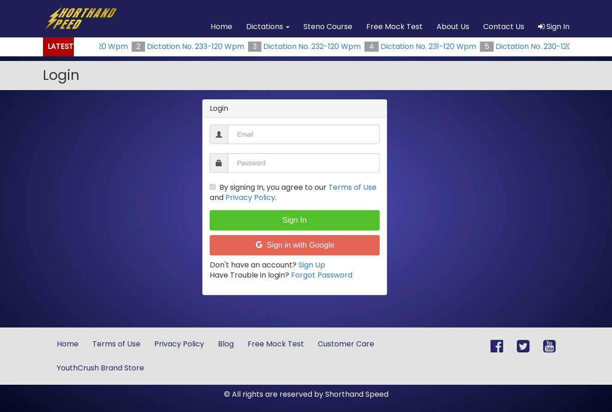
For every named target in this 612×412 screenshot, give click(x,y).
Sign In (554, 26)
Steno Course (327, 26)
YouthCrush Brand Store (100, 368)
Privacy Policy (250, 197)
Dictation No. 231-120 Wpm (431, 46)
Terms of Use (352, 187)
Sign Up (311, 265)
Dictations (268, 26)
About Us (452, 26)
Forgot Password (321, 275)
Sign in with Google (294, 245)
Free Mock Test (394, 26)
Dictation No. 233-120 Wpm (198, 46)
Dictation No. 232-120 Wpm (314, 46)
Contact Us (503, 26)
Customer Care (346, 344)
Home (221, 26)
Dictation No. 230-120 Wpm (547, 46)
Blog (226, 344)
